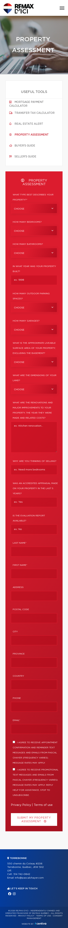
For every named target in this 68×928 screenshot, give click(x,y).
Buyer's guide (25, 145)
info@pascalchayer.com (29, 878)
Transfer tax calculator (35, 113)
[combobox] (34, 208)
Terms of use (43, 805)
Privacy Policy (21, 805)
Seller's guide (25, 156)
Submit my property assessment (34, 820)
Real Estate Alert (29, 124)
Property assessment (32, 135)
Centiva (40, 923)
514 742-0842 (21, 874)
